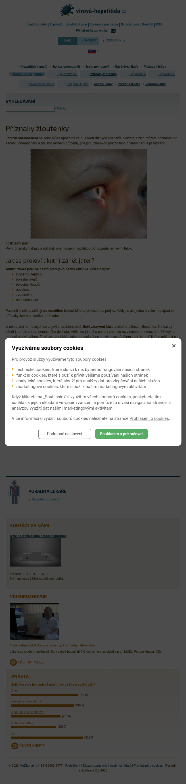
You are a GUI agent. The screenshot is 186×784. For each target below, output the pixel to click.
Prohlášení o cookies (149, 418)
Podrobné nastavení (64, 434)
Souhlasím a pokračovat (121, 434)
